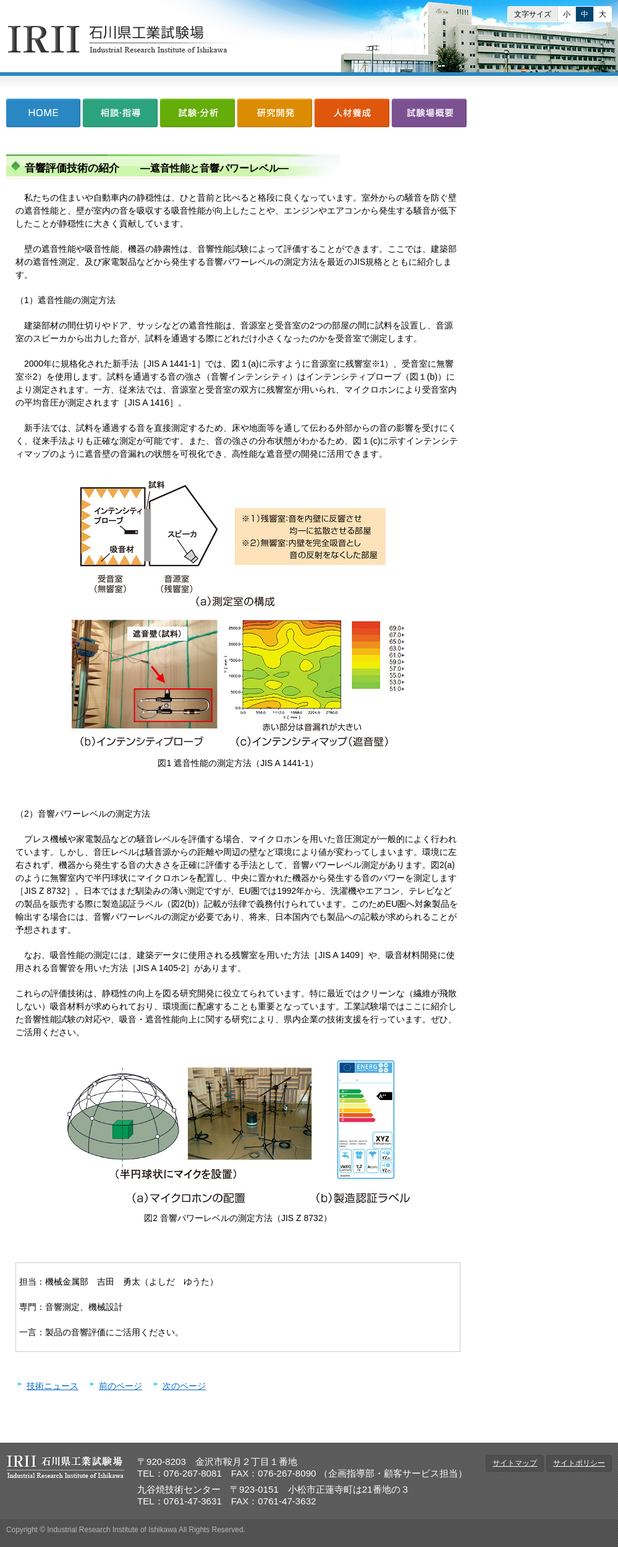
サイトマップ (515, 1463)
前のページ (120, 1386)
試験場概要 (429, 116)
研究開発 (274, 116)
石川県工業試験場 (124, 39)
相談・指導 (120, 116)
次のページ (184, 1386)
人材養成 (352, 116)
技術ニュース (52, 1386)
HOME (44, 116)
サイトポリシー (579, 1463)
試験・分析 (197, 116)
